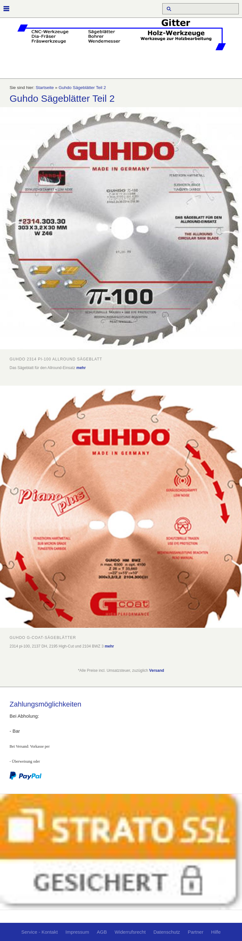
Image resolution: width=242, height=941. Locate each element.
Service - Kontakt (39, 932)
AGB (102, 932)
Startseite (45, 87)
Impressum (77, 932)
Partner (195, 932)
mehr (80, 368)
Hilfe (216, 932)
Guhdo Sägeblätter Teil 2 (82, 87)
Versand (156, 670)
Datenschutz (166, 932)
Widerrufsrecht (130, 932)
